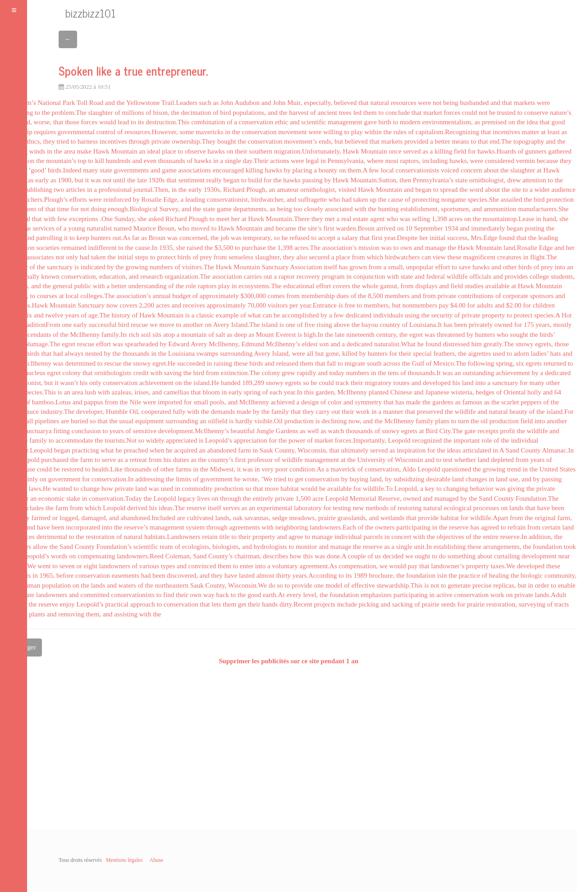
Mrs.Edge (484, 237)
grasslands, (352, 517)
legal (312, 160)
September (428, 228)
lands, (223, 517)
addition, (541, 536)
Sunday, (125, 218)
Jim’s (29, 102)
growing (136, 267)
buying (358, 479)
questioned (456, 469)
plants (37, 614)
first (328, 228)
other (510, 267)
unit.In (423, 546)
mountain (194, 334)
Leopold (399, 440)
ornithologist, (487, 180)
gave (370, 122)
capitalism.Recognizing (447, 132)
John (226, 102)
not (437, 102)
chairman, (247, 556)
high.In (313, 334)
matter (530, 132)
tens (393, 372)
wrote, (250, 479)
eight (90, 566)
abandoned (222, 450)
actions (279, 160)
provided (416, 141)
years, (543, 324)
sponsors (542, 295)
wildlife (457, 276)
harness (88, 141)
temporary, (257, 237)
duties (181, 459)
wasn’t (69, 382)
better (442, 141)
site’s (315, 228)
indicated (93, 267)
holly (534, 392)
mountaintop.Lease (509, 218)
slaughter (100, 112)
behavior (481, 488)
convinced (202, 566)
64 (557, 392)
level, (310, 594)
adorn (521, 353)
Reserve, (389, 498)
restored (72, 469)
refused (299, 237)
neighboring (291, 527)
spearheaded (141, 344)
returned (555, 363)
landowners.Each (333, 527)
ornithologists (113, 372)
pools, (218, 402)
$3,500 (224, 247)
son (324, 344)
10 (409, 228)
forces (452, 112)
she (142, 218)
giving (516, 488)
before (64, 575)
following (481, 363)
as (216, 102)
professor (260, 459)
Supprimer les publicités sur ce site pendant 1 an (288, 661)
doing (98, 209)
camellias (176, 392)
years (72, 315)
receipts (488, 431)
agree (295, 536)
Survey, (169, 209)
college (539, 276)
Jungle (265, 431)
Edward (178, 344)
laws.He (40, 488)
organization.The (188, 276)
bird (225, 112)
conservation (256, 122)
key (430, 488)
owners (384, 527)
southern (260, 151)
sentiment (191, 180)
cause (395, 199)
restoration (100, 536)
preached (136, 450)
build (255, 180)
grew (288, 372)
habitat (289, 488)
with (360, 209)
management (345, 122)
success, (458, 237)
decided (393, 556)
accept (326, 237)
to (37, 112)
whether (465, 459)
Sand (512, 450)
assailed (511, 199)
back (222, 594)
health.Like (107, 469)
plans (442, 421)
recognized (427, 440)
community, (561, 575)
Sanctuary (274, 267)
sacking (402, 604)
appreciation (250, 440)
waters (127, 585)
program (333, 276)
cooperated (156, 411)
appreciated (181, 440)
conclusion (86, 431)
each (276, 392)
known (50, 276)
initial (437, 237)
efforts (78, 199)
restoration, (501, 604)
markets (524, 102)
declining (334, 421)
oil (484, 421)
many (90, 170)
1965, (47, 575)
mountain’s (61, 160)
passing (312, 180)
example (227, 315)
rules (400, 132)
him (476, 344)
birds (184, 257)
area (69, 151)
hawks (215, 151)
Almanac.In (557, 450)
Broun (157, 237)
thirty (283, 575)
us (378, 556)
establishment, (419, 209)
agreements (244, 527)
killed (349, 353)
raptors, (410, 160)
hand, (550, 218)
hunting (388, 209)
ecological (458, 508)
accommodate (74, 440)
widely (155, 440)
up (373, 199)
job (224, 237)
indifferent (102, 247)
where (375, 160)
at (543, 132)
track (342, 382)
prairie (327, 517)
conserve (536, 112)
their (241, 151)
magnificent (479, 257)
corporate (515, 295)
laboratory (308, 508)
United (549, 469)
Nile (135, 402)
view (439, 257)
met (330, 218)
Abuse (156, 860)
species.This (39, 392)
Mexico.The (449, 363)
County (530, 450)
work (363, 411)
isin (442, 575)
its (140, 122)
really (214, 180)
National (49, 102)
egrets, (544, 344)
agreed (490, 527)
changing (455, 488)
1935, (166, 247)
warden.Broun (355, 228)
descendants (34, 334)
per (293, 305)
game (169, 170)
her (235, 218)
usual (126, 421)
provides (516, 276)
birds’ (547, 334)
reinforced (117, 199)
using (412, 315)
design (310, 402)
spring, (505, 363)
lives (203, 498)
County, (285, 450)
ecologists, (196, 546)
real (346, 218)
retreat (138, 459)
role (191, 286)
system (195, 527)
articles (75, 189)
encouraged (228, 170)
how (107, 488)
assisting (125, 614)
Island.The (245, 324)
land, (377, 479)
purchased (55, 459)
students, (563, 276)
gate (470, 431)
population (56, 585)
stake (73, 498)
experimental (274, 508)
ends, (326, 141)
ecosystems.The (259, 286)
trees (345, 112)
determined (80, 363)
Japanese (437, 392)
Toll (82, 102)
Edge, (171, 199)
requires (44, 132)
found (507, 237)
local (387, 170)
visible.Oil (268, 421)
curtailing (507, 556)
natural (379, 102)
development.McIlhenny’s (193, 431)
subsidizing (409, 479)
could (469, 112)
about (491, 170)
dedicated (358, 315)
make (84, 151)
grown (357, 267)
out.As (122, 237)
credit (140, 372)
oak (238, 517)
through (139, 141)
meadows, (302, 517)
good (558, 122)
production (299, 421)
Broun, (167, 228)
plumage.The (42, 344)
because (547, 160)
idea (532, 122)
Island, (281, 353)
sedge (280, 517)
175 (529, 324)
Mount (265, 334)
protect (166, 257)
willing (333, 132)
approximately (219, 295)
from (220, 257)
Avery (221, 324)
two (59, 189)
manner (393, 411)
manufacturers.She (543, 209)
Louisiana (181, 353)
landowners (114, 566)
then (405, 180)
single (233, 160)
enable (566, 585)
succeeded (191, 363)
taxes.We (502, 566)
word (476, 189)
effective (363, 585)
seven (67, 566)
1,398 (439, 218)
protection (560, 199)
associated (339, 209)
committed (94, 594)
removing (71, 614)
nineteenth (360, 334)
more (272, 488)
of (117, 112)
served (412, 151)
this (309, 392)
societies (48, 247)
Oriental (515, 392)
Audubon (247, 102)
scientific (313, 122)
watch (336, 431)
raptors (207, 286)
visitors (278, 305)
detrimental (52, 536)
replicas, (504, 585)
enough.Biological (132, 209)
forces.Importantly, (360, 440)
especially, (318, 102)
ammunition (500, 209)
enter (246, 566)
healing (499, 575)
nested (93, 353)
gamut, (389, 286)
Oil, (134, 411)
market (432, 112)
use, (514, 479)
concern (471, 170)
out (268, 276)
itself (330, 267)
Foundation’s (114, 546)
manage (435, 247)
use (30, 469)
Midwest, (222, 469)
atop (169, 334)
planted (379, 392)
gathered (560, 151)
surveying (532, 604)
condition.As (306, 469)
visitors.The (198, 267)
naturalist (99, 228)
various (149, 566)
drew (514, 180)
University (371, 459)
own (406, 247)
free (349, 305)
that (363, 102)
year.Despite (401, 237)
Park (69, 102)
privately (481, 324)
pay (444, 305)
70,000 (256, 305)
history (120, 315)
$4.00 (458, 305)
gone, (332, 353)
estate (360, 218)
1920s (157, 180)
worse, (43, 122)
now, (355, 421)
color (335, 402)
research (151, 276)
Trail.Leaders (179, 102)
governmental (75, 132)
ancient (327, 112)
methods (377, 508)
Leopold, (406, 488)
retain (209, 536)
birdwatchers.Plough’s (37, 199)
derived (137, 508)
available (497, 286)
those (72, 122)
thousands (171, 160)
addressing (149, 479)
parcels (373, 536)
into (560, 267)
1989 (360, 575)
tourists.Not (120, 440)
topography (528, 141)
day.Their (255, 160)
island (269, 324)
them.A (357, 170)
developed (437, 382)
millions (133, 112)
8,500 (375, 295)
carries (253, 276)
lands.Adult (550, 594)
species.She (483, 199)
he (284, 237)
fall (331, 363)
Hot (567, 315)
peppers (531, 402)
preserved (430, 411)
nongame (453, 199)
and (110, 102)
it (87, 180)
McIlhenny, (224, 344)
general (63, 286)
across (391, 363)
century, (387, 334)
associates (40, 257)
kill (99, 160)
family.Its (114, 334)
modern (410, 122)
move (166, 324)
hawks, (458, 160)
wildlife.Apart (489, 517)
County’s (220, 556)
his (84, 382)
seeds (448, 604)
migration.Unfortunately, (307, 151)
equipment (149, 421)
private (160, 141)
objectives (450, 536)
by (287, 170)
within (372, 132)
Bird (432, 431)
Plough (198, 218)
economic (51, 498)
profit (507, 431)
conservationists (418, 170)
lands (516, 508)
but (338, 141)
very (267, 469)
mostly (562, 324)
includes (32, 508)
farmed (41, 517)
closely (314, 209)
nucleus (35, 372)
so (276, 237)
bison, (161, 112)
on (511, 122)
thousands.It (424, 372)
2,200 (146, 305)
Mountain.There (288, 218)
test (448, 459)
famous (472, 402)
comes (276, 295)
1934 (451, 228)
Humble (117, 411)
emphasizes (376, 594)
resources (404, 102)
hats (555, 353)
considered (499, 160)
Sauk (266, 450)
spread (449, 189)
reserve (196, 508)
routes (401, 382)
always (73, 353)
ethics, (32, 141)
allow (40, 546)
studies (474, 286)
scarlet (510, 402)
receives (194, 305)
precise (481, 585)
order (542, 585)
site (516, 189)
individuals (388, 315)
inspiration (411, 450)
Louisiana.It (425, 324)
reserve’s (136, 527)
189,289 (253, 382)
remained (74, 247)
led (357, 112)
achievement (513, 372)
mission (369, 247)
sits (156, 334)
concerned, (194, 237)
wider (542, 189)
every (293, 594)
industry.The (57, 411)
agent (377, 218)
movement (292, 132)
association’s (339, 247)
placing (302, 170)
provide (428, 517)
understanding (147, 286)
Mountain (124, 151)
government (64, 479)
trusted (506, 112)
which (374, 257)
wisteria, (462, 392)
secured (319, 257)
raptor (287, 276)
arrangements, (502, 546)
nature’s (560, 112)
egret (416, 334)
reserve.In (513, 536)
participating (413, 527)
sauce (31, 411)
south (374, 363)
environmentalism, (447, 122)
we (154, 324)
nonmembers (419, 305)
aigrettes (479, 353)
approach (142, 604)
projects (324, 604)
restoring (409, 508)
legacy (186, 498)
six (28, 315)
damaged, (94, 517)
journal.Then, (151, 189)
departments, (250, 209)
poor (281, 469)
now (112, 305)
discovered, (182, 575)
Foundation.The (537, 498)
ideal (153, 151)
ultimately (354, 450)
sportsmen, (455, 209)
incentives (506, 132)
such (205, 102)
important (466, 440)
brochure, (381, 575)
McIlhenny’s (283, 344)
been (460, 324)
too (298, 209)
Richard (233, 189)
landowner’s (447, 566)
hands (270, 604)
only (72, 257)
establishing (450, 546)
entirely (263, 498)
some (186, 132)
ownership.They (193, 141)
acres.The (307, 247)
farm (244, 450)
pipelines (47, 421)
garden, (326, 392)
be (492, 112)
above (342, 324)
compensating (96, 556)
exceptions (83, 218)
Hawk (101, 151)
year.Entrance (318, 305)
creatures (509, 257)
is (76, 267)
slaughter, (268, 257)
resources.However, (151, 132)
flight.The (543, 257)
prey (206, 257)
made (413, 402)
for (472, 151)
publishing (38, 189)
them (370, 112)
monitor (306, 546)
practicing (85, 450)
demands (223, 411)
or (55, 517)
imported (170, 402)
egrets (534, 363)
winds (37, 151)
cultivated (200, 517)
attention (534, 180)
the (120, 102)
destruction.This (167, 122)
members (397, 295)
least (553, 132)
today (336, 372)
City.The (451, 431)
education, (113, 276)
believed (345, 102)
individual (524, 440)
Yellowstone (143, 102)
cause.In (146, 247)
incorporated (83, 527)
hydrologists (270, 546)
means (460, 141)
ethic (281, 122)
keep (83, 237)
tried (62, 141)
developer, (90, 411)
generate (459, 585)
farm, (564, 517)
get (299, 479)
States (567, 469)
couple (357, 556)
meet (222, 218)
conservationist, (228, 199)
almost (265, 575)
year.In (293, 392)
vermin (525, 160)
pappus (93, 402)
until (119, 180)
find (168, 594)
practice (469, 575)
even (150, 160)
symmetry (368, 402)
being (450, 102)
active (444, 594)
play (357, 132)
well (313, 431)
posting (535, 228)
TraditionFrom (40, 324)
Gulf (418, 363)
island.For (559, 411)
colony (71, 372)
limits (183, 479)
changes (476, 479)
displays (426, 286)
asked (156, 218)
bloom (211, 392)
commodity (197, 488)
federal (435, 276)
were (424, 102)
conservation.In (112, 479)
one (67, 324)
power (297, 440)
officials (480, 276)
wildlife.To (378, 488)
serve (108, 459)
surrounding (236, 353)
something (461, 556)
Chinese (401, 392)
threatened (451, 334)
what (254, 315)
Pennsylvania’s (433, 180)
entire (490, 536)
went (43, 566)
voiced (450, 170)
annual (162, 295)
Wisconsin (408, 459)
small (200, 402)
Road (96, 102)
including (435, 160)
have (543, 508)
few (374, 170)
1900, (65, 180)
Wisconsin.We (247, 585)
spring (252, 392)
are (65, 421)
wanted (62, 488)
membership (318, 295)
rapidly (306, 372)
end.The (501, 141)
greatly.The (498, 344)
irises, (142, 392)
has (343, 267)
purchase (254, 247)
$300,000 (253, 295)
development (539, 556)
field (460, 151)
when (157, 450)
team (166, 546)
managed (446, 498)
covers (341, 286)
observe (195, 151)
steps (141, 257)
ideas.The (172, 508)
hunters (101, 237)
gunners (536, 151)
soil (146, 334)
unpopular (420, 267)
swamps (207, 353)
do (442, 556)
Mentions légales (124, 860)
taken (360, 199)
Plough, (256, 189)
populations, (249, 112)
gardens (442, 402)
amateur (287, 189)
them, (93, 614)
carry (323, 411)
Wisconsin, (312, 450)
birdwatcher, (268, 199)
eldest (310, 344)
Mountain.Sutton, (374, 180)
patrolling (49, 237)
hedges (485, 392)
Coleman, (178, 556)
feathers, (444, 353)
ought (422, 556)
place (169, 151)
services (43, 228)
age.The (99, 315)
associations (194, 170)
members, (377, 305)
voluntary (285, 566)
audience (563, 189)
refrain (517, 527)
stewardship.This (399, 585)
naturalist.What (395, 344)
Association (306, 267)
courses (47, 295)
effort (442, 267)
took (570, 546)
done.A (336, 556)
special (422, 353)
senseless (241, 257)
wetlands (392, 517)
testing (342, 508)
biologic (532, 575)
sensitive (145, 431)
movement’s (300, 141)
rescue (139, 324)
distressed (456, 344)
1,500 (303, 498)
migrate (354, 363)
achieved (282, 402)
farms (183, 469)
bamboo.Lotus (51, 402)
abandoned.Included (147, 517)
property (493, 315)
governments (131, 170)
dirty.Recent (295, 604)
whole (370, 286)
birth (385, 122)
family (280, 411)
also (301, 257)
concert (401, 536)
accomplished (300, 315)
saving (173, 372)
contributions (476, 295)
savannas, (257, 517)
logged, (70, 517)
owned (504, 324)
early (42, 180)
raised (195, 247)
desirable (438, 479)
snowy (524, 344)
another (193, 324)
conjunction (369, 276)
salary (350, 237)
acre (318, 498)
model (334, 585)
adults (485, 305)
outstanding (478, 372)
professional (115, 189)
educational (298, 286)
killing (443, 151)
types (168, 566)
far (136, 237)
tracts (561, 604)
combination (208, 122)
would (107, 122)
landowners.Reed (140, 556)
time (63, 209)
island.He (206, 382)
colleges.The (97, 295)
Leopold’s (218, 440)
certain (551, 527)
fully (179, 411)
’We (266, 479)
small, (396, 267)
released (287, 363)
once (395, 151)
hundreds (118, 160)
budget (181, 295)
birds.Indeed (65, 170)
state (106, 170)
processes (486, 508)
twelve (54, 315)
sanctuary (60, 267)
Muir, (294, 102)
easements (125, 575)
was (96, 180)
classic (205, 315)
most (391, 160)
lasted (247, 575)
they (49, 141)
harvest (298, 112)
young (76, 228)
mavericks (210, 132)
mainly (28, 479)
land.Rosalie (520, 247)
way (209, 594)
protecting (426, 199)
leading (195, 199)
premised (494, 122)
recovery (308, 276)
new (358, 508)
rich (134, 334)
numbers (161, 267)
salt (220, 334)
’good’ (37, 170)
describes (275, 556)
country (390, 324)
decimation (196, 112)
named (123, 228)
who (334, 199)
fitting (61, 431)
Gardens (287, 431)
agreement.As (318, 566)
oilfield (217, 421)
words (59, 556)
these (455, 257)
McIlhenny (85, 334)
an (142, 151)
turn (463, 421)
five (309, 324)
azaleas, (122, 392)
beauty (518, 411)
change (90, 488)
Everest (286, 334)
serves (231, 508)
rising (324, 324)
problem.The (69, 112)
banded (230, 382)
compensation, (358, 566)
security (442, 315)
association (227, 276)
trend (514, 469)
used (499, 353)
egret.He (163, 363)
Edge (546, 247)
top (82, 160)
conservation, (79, 276)
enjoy (67, 604)
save (465, 267)
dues (342, 295)
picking (369, 604)
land (468, 382)
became (285, 228)
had (347, 199)
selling (421, 218)
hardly (243, 421)
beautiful (243, 431)
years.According (315, 575)
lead (123, 122)
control (106, 132)
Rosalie (151, 199)
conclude (397, 112)
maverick (343, 469)
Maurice (144, 228)
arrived (385, 228)
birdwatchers (402, 257)
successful (103, 324)
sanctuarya (37, 431)
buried (79, 421)
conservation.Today (115, 498)
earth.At (274, 594)
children (544, 305)
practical (116, 604)
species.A (547, 315)
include (347, 604)
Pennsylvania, (347, 160)
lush (90, 392)
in (227, 132)
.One (106, 218)
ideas (454, 450)
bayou (370, 324)
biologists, (226, 546)
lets (216, 604)
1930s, (213, 189)
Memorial (362, 498)
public (83, 286)
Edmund (252, 344)
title (224, 536)
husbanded (474, 102)
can (426, 257)
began (231, 180)
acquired (185, 450)
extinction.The (240, 372)
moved (200, 228)
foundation (547, 546)
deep (240, 334)
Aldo (409, 469)
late (142, 180)
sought (519, 334)
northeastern (171, 585)
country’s (221, 459)
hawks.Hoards (496, 151)
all (310, 353)
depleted (502, 459)
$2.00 (514, 305)
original (545, 517)
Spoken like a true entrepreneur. (133, 70)
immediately (488, 228)
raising (223, 363)
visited (347, 189)
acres (456, 218)
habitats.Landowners (172, 536)
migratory (378, 382)
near (564, 556)
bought (226, 141)
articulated (477, 450)
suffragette (312, 199)
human (31, 585)
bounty (328, 170)
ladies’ (540, 353)
